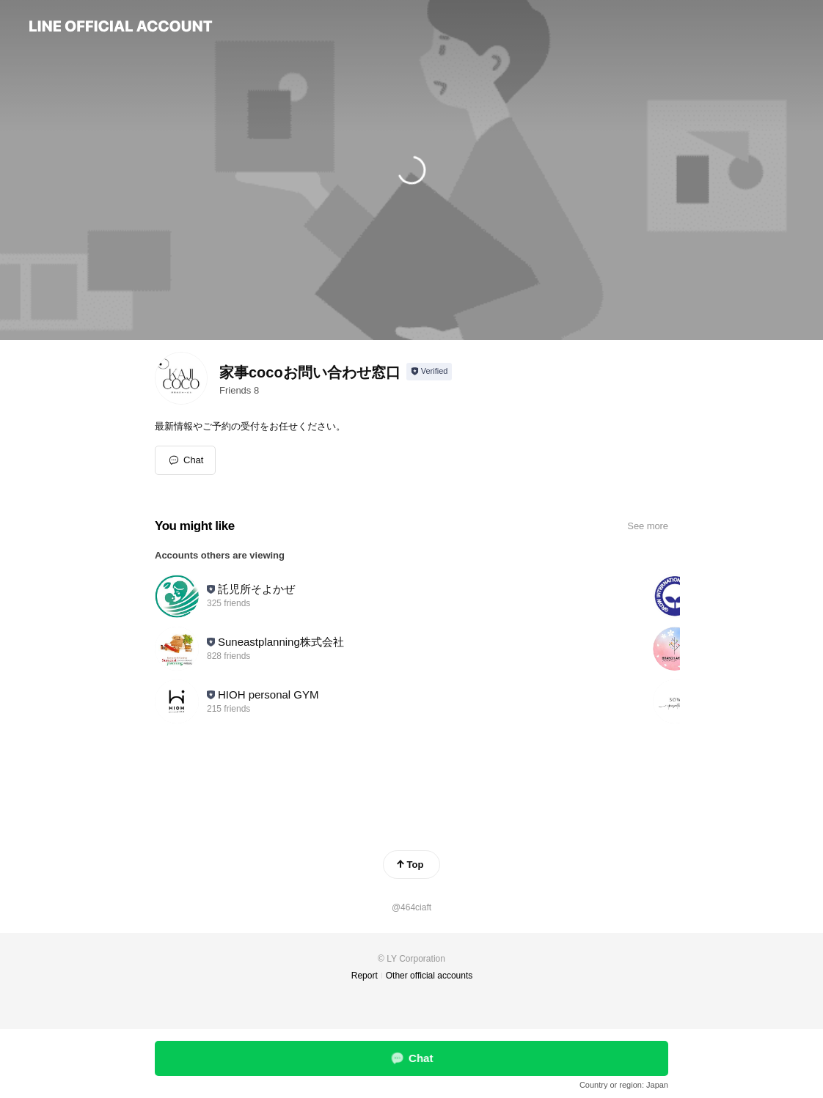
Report (364, 975)
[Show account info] (429, 371)
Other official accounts (429, 975)
